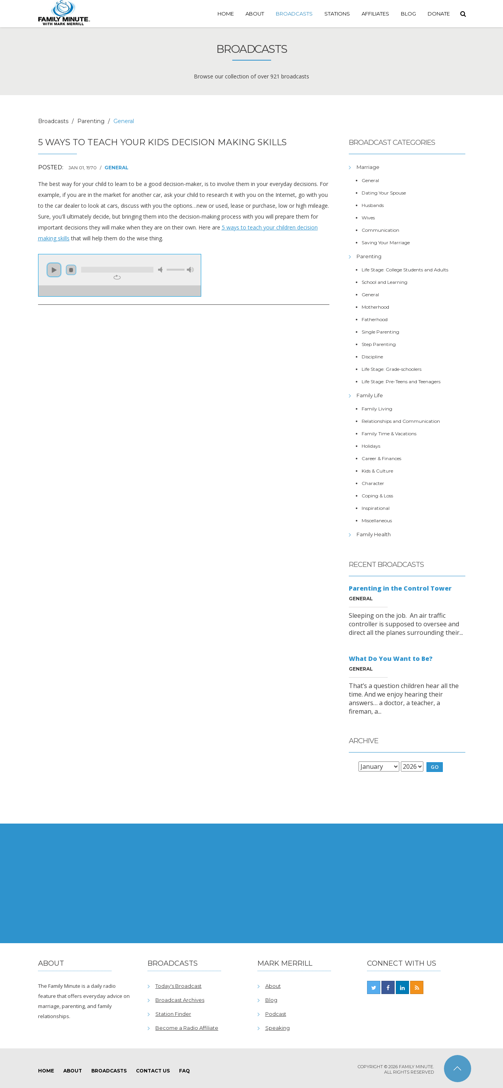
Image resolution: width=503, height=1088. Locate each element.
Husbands (373, 205)
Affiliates (375, 13)
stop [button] (71, 269)
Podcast (275, 1014)
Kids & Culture (377, 471)
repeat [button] (117, 277)
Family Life (370, 395)
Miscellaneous (377, 520)
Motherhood (375, 307)
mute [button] (161, 270)
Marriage (368, 167)
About (254, 13)
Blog (408, 13)
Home (226, 13)
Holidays (371, 446)
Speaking (277, 1028)
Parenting (90, 121)
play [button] (54, 270)
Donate (439, 13)
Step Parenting (379, 344)
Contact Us (153, 1071)
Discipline (372, 357)
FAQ (184, 1071)
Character (373, 483)
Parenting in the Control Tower (400, 588)
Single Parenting (380, 332)
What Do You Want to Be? (391, 658)
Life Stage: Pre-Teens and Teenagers (401, 381)
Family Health (374, 534)
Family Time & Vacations (389, 433)
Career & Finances (381, 458)
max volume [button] (190, 270)
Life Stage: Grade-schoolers (391, 369)
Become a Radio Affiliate (186, 1028)
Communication (380, 230)
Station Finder (173, 1014)
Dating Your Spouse (384, 193)
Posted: (50, 167)
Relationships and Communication (401, 421)
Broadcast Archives (179, 1000)
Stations (337, 13)
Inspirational (376, 508)
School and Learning (384, 282)
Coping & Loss (377, 496)
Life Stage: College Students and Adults (405, 270)
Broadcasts (294, 13)
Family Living (377, 409)
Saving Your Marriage (386, 242)
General (116, 167)
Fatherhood (375, 319)
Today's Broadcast (178, 986)
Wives (368, 218)
